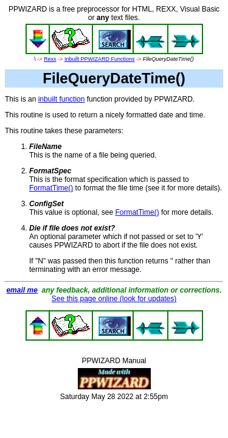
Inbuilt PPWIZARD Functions (99, 59)
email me (21, 290)
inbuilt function (61, 99)
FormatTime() (51, 188)
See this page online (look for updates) (114, 298)
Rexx (50, 59)
